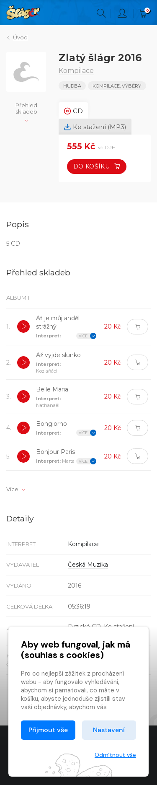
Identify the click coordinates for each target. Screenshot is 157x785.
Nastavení (109, 729)
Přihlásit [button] (122, 13)
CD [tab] (73, 111)
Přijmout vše (48, 729)
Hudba (72, 86)
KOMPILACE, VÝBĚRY (117, 86)
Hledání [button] (101, 13)
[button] (23, 326)
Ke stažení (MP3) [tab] (95, 127)
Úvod (20, 37)
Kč (144, 13)
